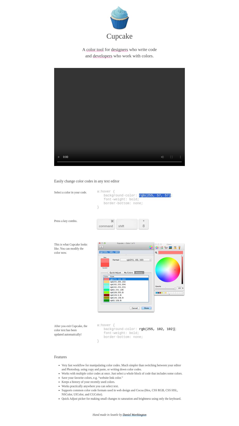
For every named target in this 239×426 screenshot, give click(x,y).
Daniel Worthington (134, 414)
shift (121, 226)
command (105, 223)
